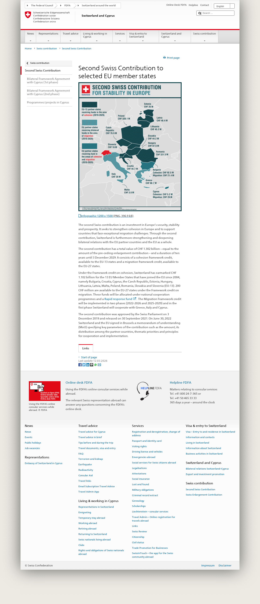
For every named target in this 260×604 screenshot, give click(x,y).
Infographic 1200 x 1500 (107, 216)
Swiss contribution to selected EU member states (113, 356)
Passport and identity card (146, 456)
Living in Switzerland (197, 458)
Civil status (138, 558)
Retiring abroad (87, 544)
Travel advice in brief (90, 453)
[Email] (99, 380)
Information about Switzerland (203, 464)
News (30, 37)
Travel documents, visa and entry (97, 464)
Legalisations (139, 484)
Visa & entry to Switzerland (143, 37)
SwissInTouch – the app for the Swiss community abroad (152, 571)
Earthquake (85, 480)
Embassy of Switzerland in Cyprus (43, 479)
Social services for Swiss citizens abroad (154, 478)
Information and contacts (200, 453)
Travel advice (71, 37)
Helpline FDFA (180, 398)
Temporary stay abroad (91, 533)
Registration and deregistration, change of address (156, 449)
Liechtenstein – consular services (150, 527)
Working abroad (87, 539)
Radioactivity (85, 485)
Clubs (81, 561)
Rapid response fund (120, 299)
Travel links (84, 496)
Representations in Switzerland (96, 522)
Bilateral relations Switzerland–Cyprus (207, 484)
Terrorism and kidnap (90, 475)
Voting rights (139, 462)
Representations (48, 37)
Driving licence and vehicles (147, 467)
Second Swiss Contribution (200, 505)
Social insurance (141, 495)
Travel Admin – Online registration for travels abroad (153, 534)
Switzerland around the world (99, 5)
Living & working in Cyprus (97, 37)
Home (28, 48)
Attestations (139, 489)
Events (28, 453)
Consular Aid (85, 491)
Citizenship (138, 552)
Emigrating (84, 528)
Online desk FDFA (79, 398)
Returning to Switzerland (92, 550)
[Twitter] (84, 380)
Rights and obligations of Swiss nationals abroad (101, 568)
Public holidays (33, 458)
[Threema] (92, 380)
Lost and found (140, 500)
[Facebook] (80, 380)
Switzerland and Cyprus (175, 37)
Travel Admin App (88, 507)
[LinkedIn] (88, 380)
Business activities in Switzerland (204, 469)
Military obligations (143, 505)
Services (120, 37)
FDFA (67, 5)
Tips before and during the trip (95, 458)
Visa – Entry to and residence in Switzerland (210, 447)
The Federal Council (42, 5)
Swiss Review (139, 547)
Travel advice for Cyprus (91, 447)
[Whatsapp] (96, 380)
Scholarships (139, 522)
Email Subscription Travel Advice (96, 502)
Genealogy (138, 516)
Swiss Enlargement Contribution (204, 510)
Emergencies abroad (143, 473)
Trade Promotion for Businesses (150, 563)
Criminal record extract (145, 511)
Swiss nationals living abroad (94, 555)
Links (84, 348)
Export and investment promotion (205, 490)
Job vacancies (32, 464)
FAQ (80, 469)
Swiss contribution (204, 37)
